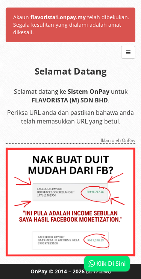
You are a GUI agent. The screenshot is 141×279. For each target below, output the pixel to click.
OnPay (38, 271)
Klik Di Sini (107, 263)
